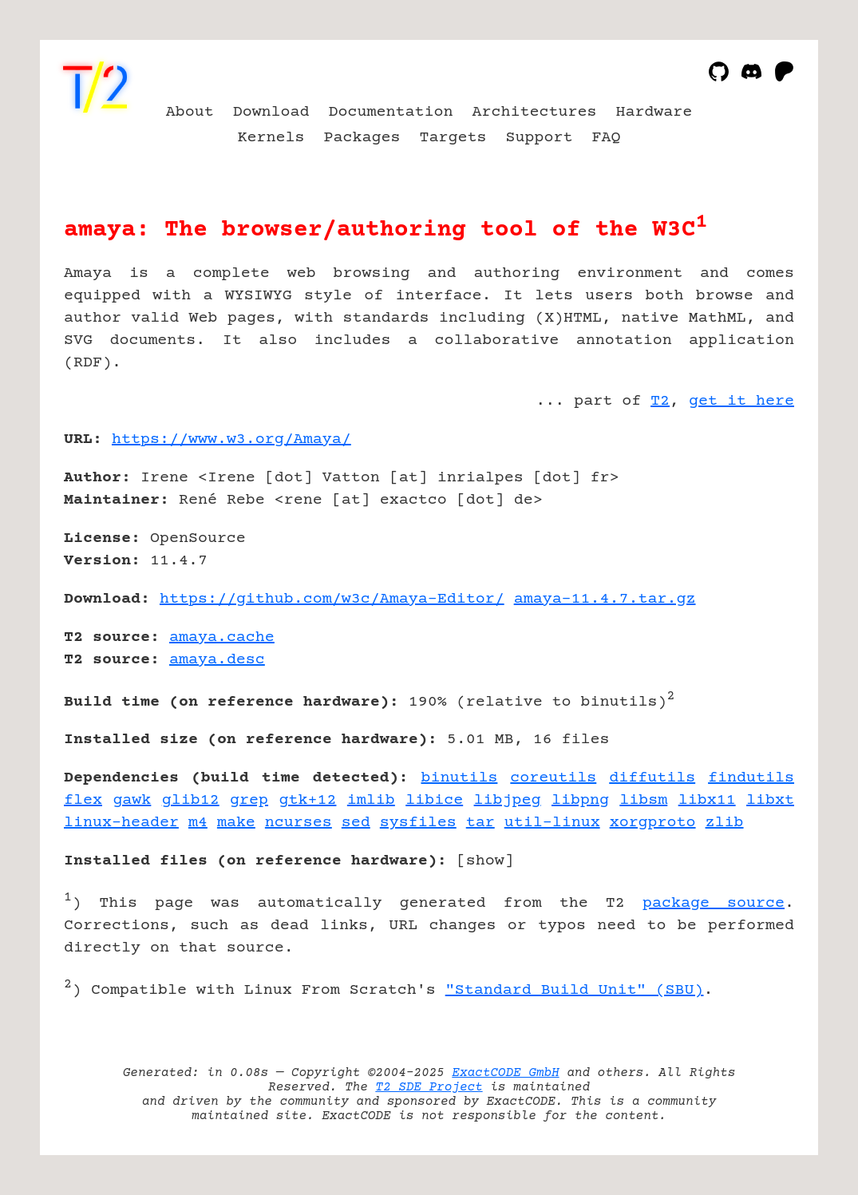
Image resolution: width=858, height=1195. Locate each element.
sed (356, 822)
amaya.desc (217, 660)
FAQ (605, 138)
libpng (580, 800)
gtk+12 (307, 800)
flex (83, 800)
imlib (371, 800)
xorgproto (653, 822)
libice (434, 800)
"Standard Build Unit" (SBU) (574, 990)
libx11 (707, 800)
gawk (132, 800)
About (190, 112)
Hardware (653, 112)
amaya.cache (222, 637)
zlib (725, 822)
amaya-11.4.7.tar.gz (605, 599)
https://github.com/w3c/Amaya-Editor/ (332, 599)
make (236, 822)
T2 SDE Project (428, 1087)
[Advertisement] (746, 532)
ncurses (298, 822)
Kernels (271, 138)
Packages (362, 138)
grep (249, 800)
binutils (459, 778)
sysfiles (418, 822)
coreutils (553, 778)
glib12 (190, 800)
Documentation (391, 112)
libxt (770, 800)
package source (714, 903)
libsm (643, 800)
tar (480, 822)
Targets (453, 138)
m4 (198, 822)
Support (538, 138)
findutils (751, 778)
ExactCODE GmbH (505, 1073)
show (485, 861)
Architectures (534, 112)
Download (271, 112)
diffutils (652, 778)
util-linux (552, 822)
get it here (741, 401)
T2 (660, 401)
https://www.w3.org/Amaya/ (231, 439)
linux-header (121, 822)
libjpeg (507, 800)
